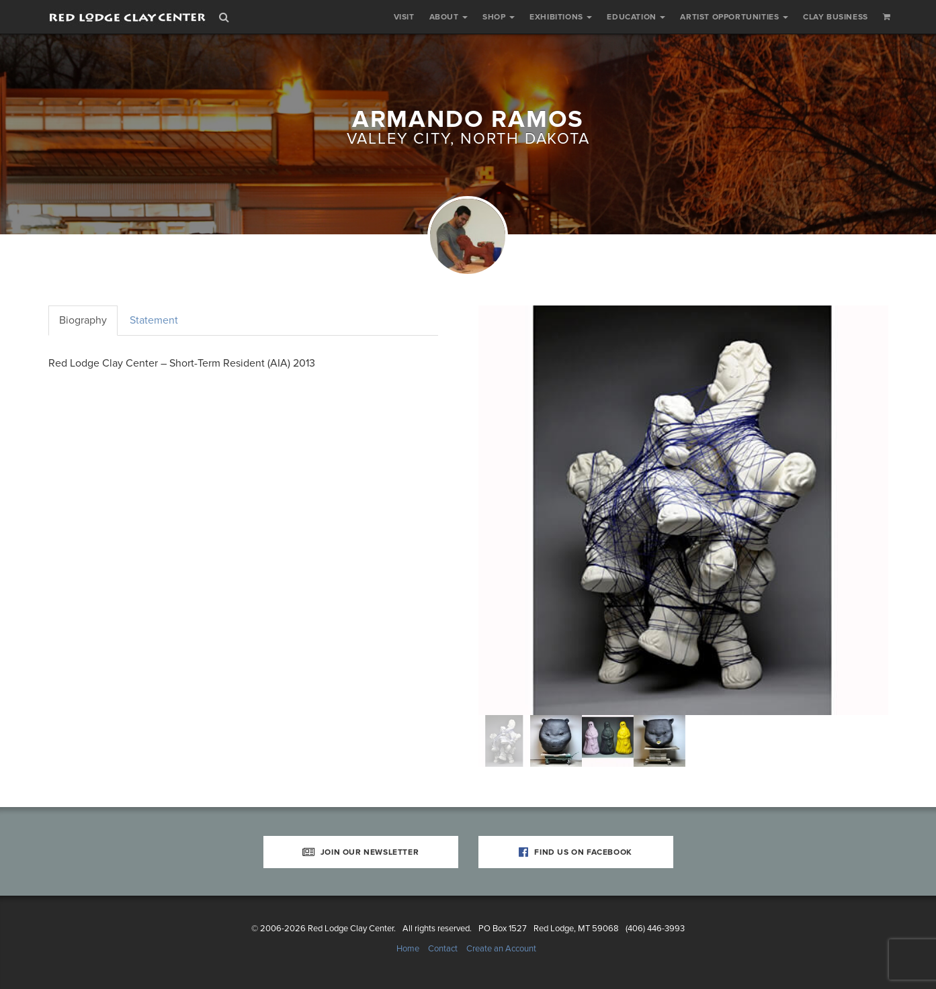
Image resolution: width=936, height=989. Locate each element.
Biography (83, 320)
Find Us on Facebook (575, 852)
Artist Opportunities (734, 16)
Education (636, 16)
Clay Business (835, 16)
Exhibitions (560, 16)
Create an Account (501, 948)
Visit (404, 16)
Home (407, 948)
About (448, 16)
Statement (154, 320)
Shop (498, 16)
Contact (443, 948)
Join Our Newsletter (360, 852)
